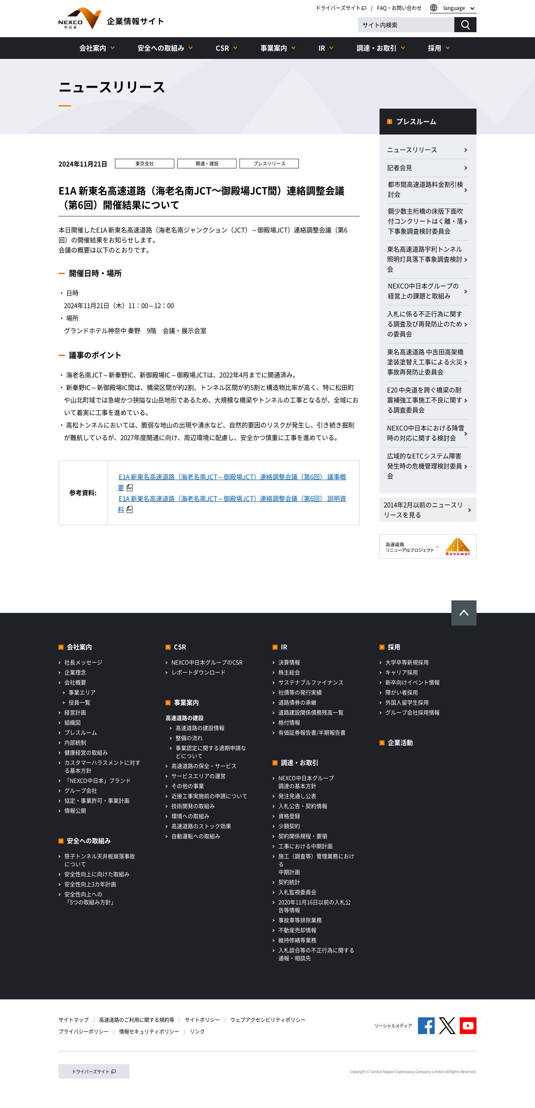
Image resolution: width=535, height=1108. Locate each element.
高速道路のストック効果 (201, 826)
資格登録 (289, 816)
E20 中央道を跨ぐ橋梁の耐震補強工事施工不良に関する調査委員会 (424, 399)
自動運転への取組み (195, 836)
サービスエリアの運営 (198, 776)
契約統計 (289, 882)
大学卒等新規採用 (407, 662)
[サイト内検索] (406, 24)
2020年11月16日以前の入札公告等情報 (314, 906)
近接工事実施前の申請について (209, 796)
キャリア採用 (401, 672)
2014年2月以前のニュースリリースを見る (423, 509)
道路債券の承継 (297, 702)
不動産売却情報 (297, 930)
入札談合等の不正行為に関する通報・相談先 (316, 954)
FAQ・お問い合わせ (399, 8)
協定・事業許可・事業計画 (97, 800)
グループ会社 (80, 790)
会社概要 (75, 682)
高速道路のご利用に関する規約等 (136, 1020)
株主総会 (289, 672)
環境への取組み (190, 816)
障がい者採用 (401, 692)
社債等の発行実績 (300, 692)
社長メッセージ (83, 662)
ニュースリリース (412, 149)
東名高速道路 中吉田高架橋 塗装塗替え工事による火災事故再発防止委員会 (425, 361)
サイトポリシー (202, 1020)
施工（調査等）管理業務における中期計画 (316, 864)
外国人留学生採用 (407, 702)
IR (321, 48)
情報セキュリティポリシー (149, 1031)
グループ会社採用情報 (412, 712)
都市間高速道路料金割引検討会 (425, 189)
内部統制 (75, 742)
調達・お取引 (377, 48)
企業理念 (75, 672)
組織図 (72, 722)
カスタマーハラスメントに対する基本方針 (102, 766)
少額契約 (289, 826)
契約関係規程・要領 (302, 836)
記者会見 (399, 167)
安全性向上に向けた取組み (97, 874)
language (454, 8)
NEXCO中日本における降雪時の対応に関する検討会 (425, 432)
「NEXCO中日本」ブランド (97, 780)
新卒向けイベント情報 (412, 682)
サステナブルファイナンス (311, 682)
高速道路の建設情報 (200, 728)
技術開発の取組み (193, 806)
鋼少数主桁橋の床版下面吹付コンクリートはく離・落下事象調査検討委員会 (425, 221)
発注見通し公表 (297, 796)
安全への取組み (161, 48)
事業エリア (82, 692)
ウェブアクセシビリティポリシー (268, 1020)
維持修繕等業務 (297, 940)
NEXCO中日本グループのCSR (206, 662)
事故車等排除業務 (300, 920)
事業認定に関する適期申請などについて (211, 752)
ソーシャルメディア (393, 1025)
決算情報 (289, 662)
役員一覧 (79, 702)
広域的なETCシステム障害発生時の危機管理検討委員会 (424, 465)
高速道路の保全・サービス (204, 766)
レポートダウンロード (198, 672)
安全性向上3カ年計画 (90, 884)
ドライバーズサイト (341, 8)
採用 (434, 48)
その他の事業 (187, 786)
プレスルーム (416, 121)
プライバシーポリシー (84, 1031)
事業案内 (273, 48)
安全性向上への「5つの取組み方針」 (90, 898)
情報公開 (75, 810)
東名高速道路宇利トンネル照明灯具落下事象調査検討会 (424, 259)
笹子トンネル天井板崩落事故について (99, 860)
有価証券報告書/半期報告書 (312, 732)
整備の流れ (189, 738)
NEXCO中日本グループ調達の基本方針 (306, 782)
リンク (197, 1031)
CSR (222, 48)
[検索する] (465, 24)
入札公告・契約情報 (302, 806)
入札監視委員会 (297, 892)
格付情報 (289, 722)
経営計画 (75, 712)
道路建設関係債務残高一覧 (311, 712)
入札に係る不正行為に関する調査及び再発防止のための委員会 (424, 323)
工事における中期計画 (305, 846)
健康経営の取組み (86, 752)
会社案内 (92, 48)
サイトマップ (74, 1020)
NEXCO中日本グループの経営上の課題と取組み (423, 290)
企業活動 (400, 742)
